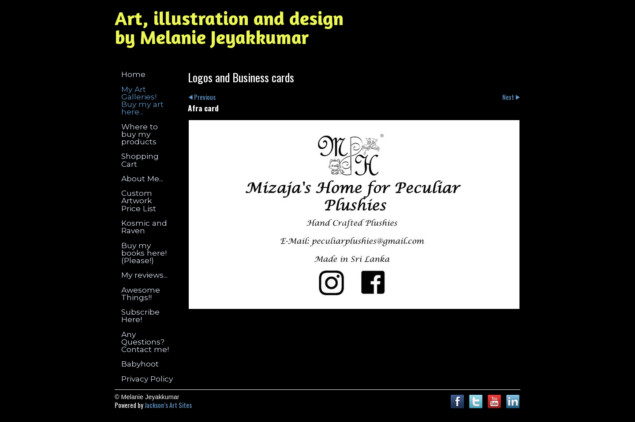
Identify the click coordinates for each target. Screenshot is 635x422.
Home (133, 74)
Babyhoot (140, 363)
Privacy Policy (147, 378)
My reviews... (144, 274)
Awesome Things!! (140, 293)
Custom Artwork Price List (138, 200)
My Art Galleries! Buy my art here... (142, 100)
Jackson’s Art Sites (168, 405)
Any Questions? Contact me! (145, 342)
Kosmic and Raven (144, 226)
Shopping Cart (140, 159)
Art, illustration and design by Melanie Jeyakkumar (229, 27)
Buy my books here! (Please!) (144, 253)
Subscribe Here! (140, 315)
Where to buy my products (139, 134)
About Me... (142, 178)
